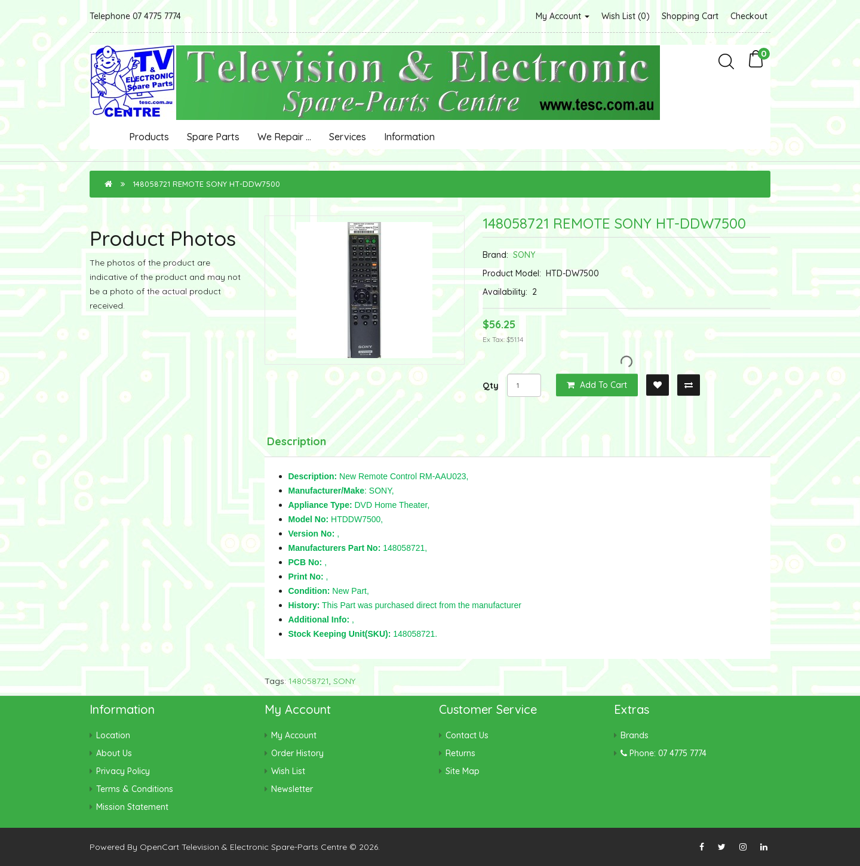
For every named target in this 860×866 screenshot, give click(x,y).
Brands (635, 735)
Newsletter (292, 789)
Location (113, 735)
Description (296, 441)
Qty (491, 385)
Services (347, 137)
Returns (460, 753)
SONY (524, 254)
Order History (297, 753)
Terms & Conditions (134, 789)
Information (409, 137)
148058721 (308, 681)
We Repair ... (284, 137)
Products (149, 137)
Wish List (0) (625, 16)
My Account (562, 16)
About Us (114, 753)
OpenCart (159, 847)
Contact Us (467, 735)
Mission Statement (132, 807)
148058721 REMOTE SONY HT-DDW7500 (206, 184)
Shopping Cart (690, 16)
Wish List (288, 771)
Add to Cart (597, 385)
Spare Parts (213, 137)
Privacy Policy (123, 771)
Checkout (748, 16)
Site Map (463, 771)
